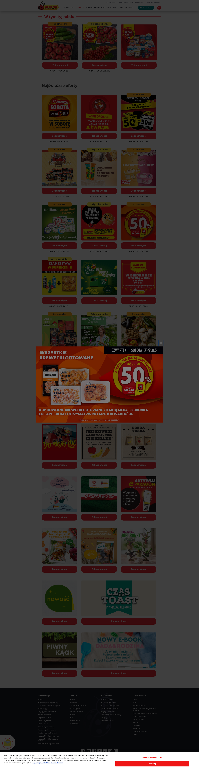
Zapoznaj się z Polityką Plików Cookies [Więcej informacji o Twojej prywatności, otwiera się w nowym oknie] (47, 763)
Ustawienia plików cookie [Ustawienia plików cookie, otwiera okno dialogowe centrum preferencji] (152, 757)
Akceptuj (152, 764)
